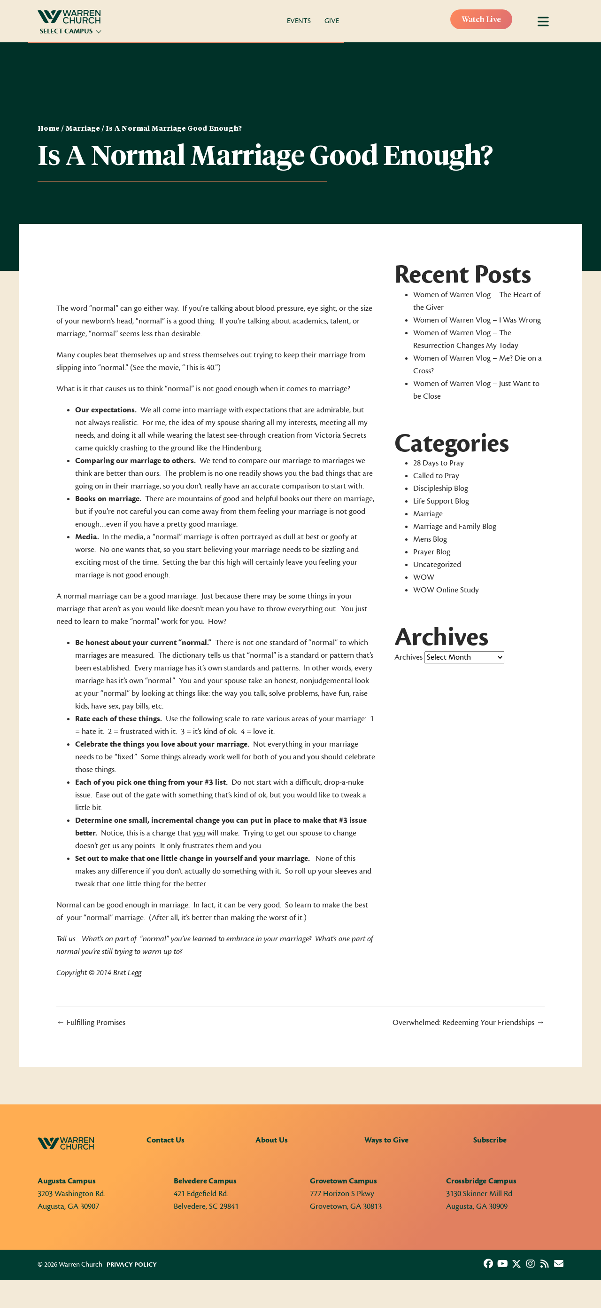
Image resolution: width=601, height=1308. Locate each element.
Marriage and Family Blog (454, 526)
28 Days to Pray (438, 463)
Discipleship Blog (440, 488)
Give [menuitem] (331, 20)
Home (49, 129)
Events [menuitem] (299, 20)
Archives (408, 657)
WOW (423, 577)
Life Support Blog (441, 501)
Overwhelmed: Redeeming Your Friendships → (469, 1022)
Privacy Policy (132, 1265)
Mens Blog (430, 539)
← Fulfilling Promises (90, 1022)
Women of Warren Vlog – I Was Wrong (477, 320)
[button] (488, 1264)
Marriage (82, 129)
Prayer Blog (431, 552)
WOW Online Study (446, 590)
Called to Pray (436, 476)
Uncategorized (437, 564)
